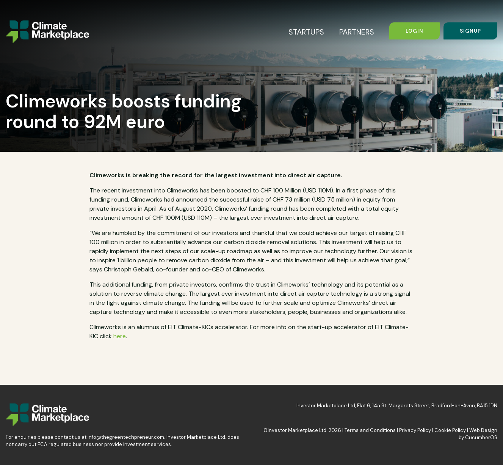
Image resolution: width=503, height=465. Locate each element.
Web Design (483, 430)
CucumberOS (481, 437)
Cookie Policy (450, 430)
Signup (470, 31)
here (119, 336)
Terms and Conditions (370, 430)
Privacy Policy (415, 430)
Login (414, 31)
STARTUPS (306, 32)
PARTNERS (356, 32)
